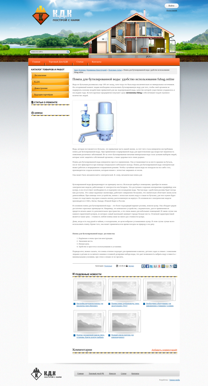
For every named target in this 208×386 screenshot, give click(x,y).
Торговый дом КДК (96, 373)
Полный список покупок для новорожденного (122, 336)
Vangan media (174, 380)
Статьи (80, 62)
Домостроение (41, 88)
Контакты (96, 62)
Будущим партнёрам (43, 95)
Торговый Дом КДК (58, 62)
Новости (112, 373)
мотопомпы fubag (134, 93)
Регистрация (172, 10)
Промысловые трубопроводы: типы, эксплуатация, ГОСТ (125, 304)
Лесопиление (40, 75)
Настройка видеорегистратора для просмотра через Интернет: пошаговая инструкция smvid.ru (90, 304)
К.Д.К (37, 82)
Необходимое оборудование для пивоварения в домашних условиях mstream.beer (160, 304)
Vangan (131, 266)
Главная (36, 62)
